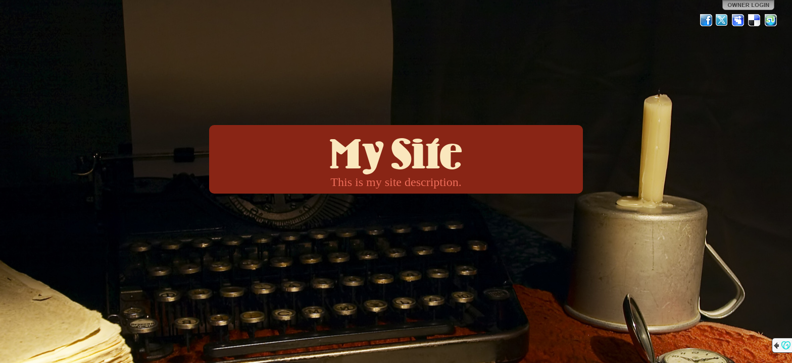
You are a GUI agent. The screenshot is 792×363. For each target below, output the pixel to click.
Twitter (722, 20)
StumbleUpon (771, 20)
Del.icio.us (755, 20)
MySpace (738, 20)
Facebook (706, 20)
